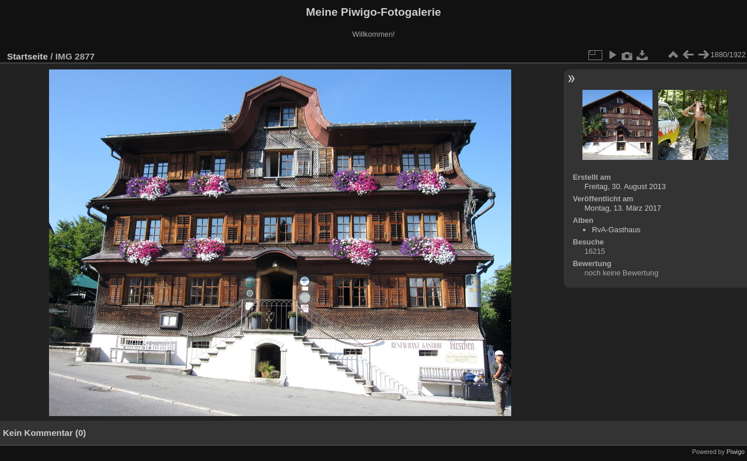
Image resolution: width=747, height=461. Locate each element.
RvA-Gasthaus (616, 229)
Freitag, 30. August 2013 (624, 186)
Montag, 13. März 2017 (622, 208)
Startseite (27, 56)
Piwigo (736, 451)
